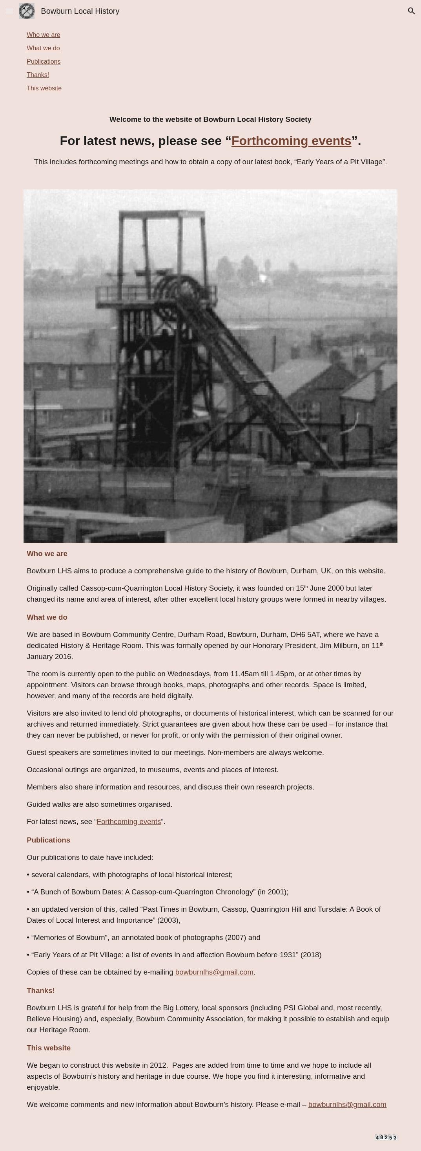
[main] (210, 141)
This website (44, 88)
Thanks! (38, 75)
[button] (9, 11)
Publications (43, 61)
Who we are (43, 34)
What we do (43, 48)
